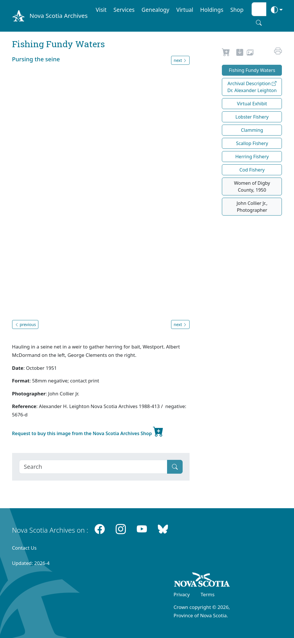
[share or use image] (250, 53)
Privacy (182, 594)
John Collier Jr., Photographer (252, 206)
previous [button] (25, 324)
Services (123, 10)
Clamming (252, 130)
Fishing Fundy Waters (252, 70)
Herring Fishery (252, 156)
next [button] (180, 60)
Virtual (184, 10)
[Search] (93, 467)
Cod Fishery (252, 170)
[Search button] (258, 22)
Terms (207, 594)
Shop (237, 10)
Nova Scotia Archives (58, 16)
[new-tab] (239, 53)
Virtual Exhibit (252, 103)
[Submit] (175, 467)
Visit (101, 10)
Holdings (211, 10)
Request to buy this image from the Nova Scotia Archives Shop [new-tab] (88, 431)
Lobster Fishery (252, 117)
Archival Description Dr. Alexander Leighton (252, 87)
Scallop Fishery (252, 143)
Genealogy (155, 10)
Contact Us (24, 547)
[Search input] (259, 9)
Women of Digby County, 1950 (252, 186)
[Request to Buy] (226, 53)
